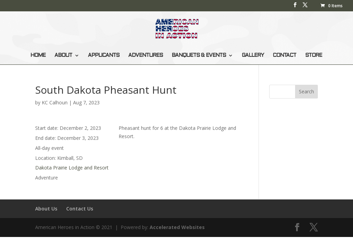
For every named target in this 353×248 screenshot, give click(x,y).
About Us (46, 208)
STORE (313, 55)
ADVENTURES (145, 55)
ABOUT (63, 55)
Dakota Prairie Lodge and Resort (72, 167)
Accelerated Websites (177, 227)
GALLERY (253, 55)
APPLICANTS (103, 55)
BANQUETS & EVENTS (199, 55)
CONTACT (284, 55)
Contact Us (79, 208)
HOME (38, 55)
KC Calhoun (55, 102)
